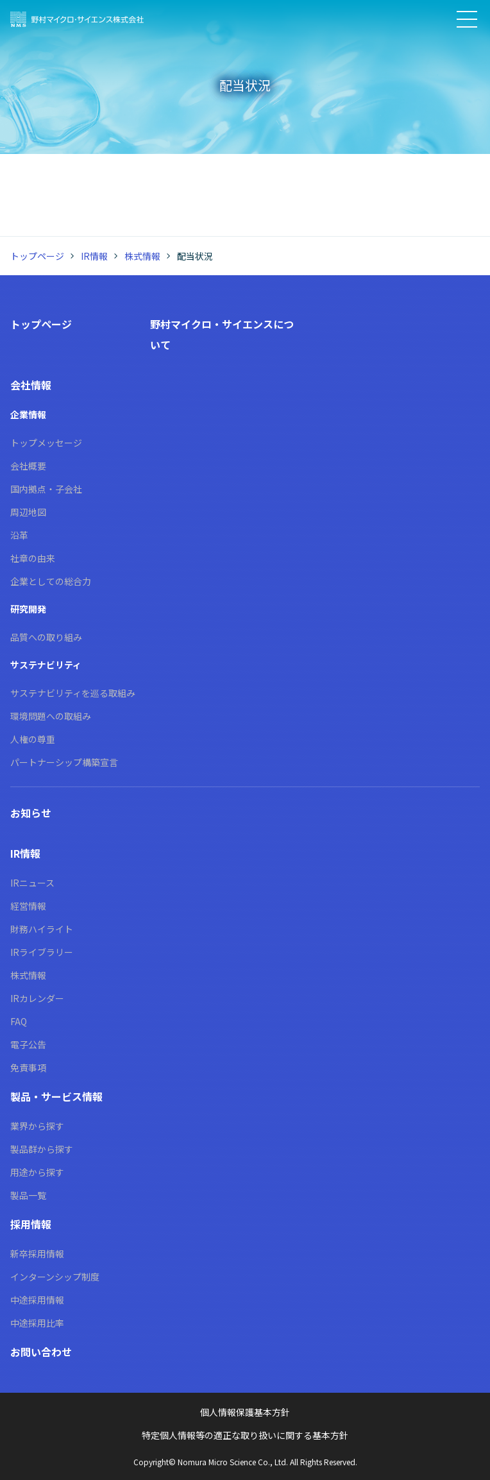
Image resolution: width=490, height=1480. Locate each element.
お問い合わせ (41, 1351)
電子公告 (28, 1044)
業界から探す (37, 1125)
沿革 (19, 535)
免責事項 (28, 1067)
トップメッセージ (46, 442)
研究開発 (28, 608)
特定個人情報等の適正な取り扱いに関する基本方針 (245, 1435)
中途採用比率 (37, 1322)
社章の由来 (32, 558)
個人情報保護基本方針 (245, 1412)
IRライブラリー (41, 952)
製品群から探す (41, 1149)
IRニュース (32, 882)
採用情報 (30, 1224)
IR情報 (94, 256)
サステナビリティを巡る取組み (72, 692)
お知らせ (30, 813)
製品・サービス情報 (56, 1096)
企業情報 (28, 414)
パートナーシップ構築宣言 (64, 762)
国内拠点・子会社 (46, 488)
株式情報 (142, 256)
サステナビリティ (45, 664)
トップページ (37, 256)
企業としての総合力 (50, 581)
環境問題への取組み (50, 716)
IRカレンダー (37, 998)
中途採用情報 (37, 1299)
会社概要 (28, 465)
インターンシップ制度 (54, 1276)
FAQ (18, 1021)
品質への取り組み (46, 637)
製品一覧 (28, 1195)
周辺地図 (28, 512)
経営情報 (28, 905)
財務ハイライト (41, 929)
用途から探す (37, 1172)
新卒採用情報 (37, 1253)
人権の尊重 (32, 739)
